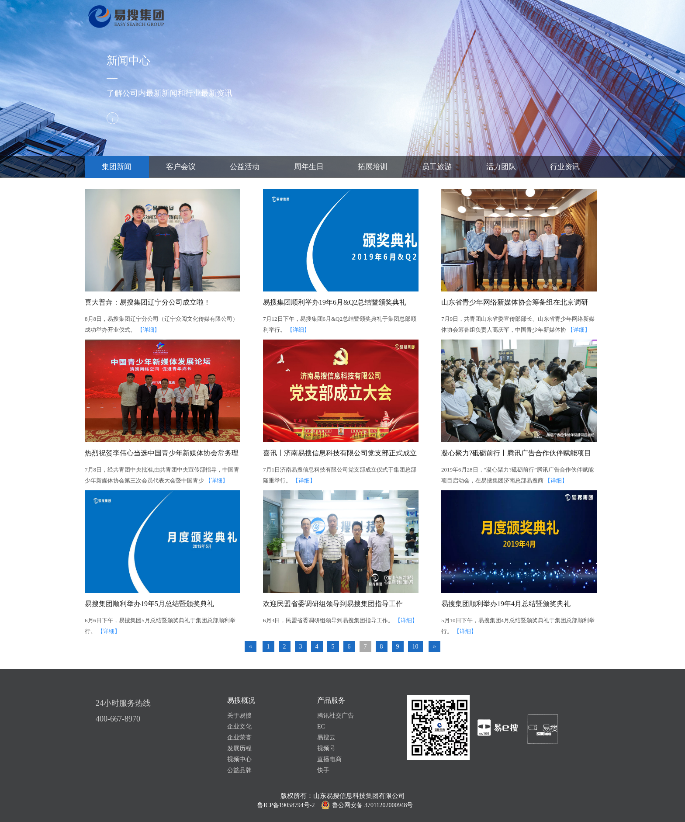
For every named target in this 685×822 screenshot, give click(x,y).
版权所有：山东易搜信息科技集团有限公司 (342, 795)
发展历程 (239, 748)
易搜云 (326, 737)
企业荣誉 (239, 737)
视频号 (326, 748)
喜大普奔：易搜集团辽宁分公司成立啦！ (148, 302)
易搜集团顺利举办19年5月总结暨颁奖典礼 (149, 603)
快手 (323, 770)
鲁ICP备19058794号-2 (286, 805)
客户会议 (181, 167)
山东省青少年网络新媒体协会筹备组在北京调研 (514, 302)
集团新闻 (116, 167)
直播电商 (329, 759)
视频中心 (239, 759)
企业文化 (239, 726)
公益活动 (244, 167)
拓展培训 (372, 167)
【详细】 (148, 329)
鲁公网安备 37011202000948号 (372, 805)
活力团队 (501, 167)
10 (415, 646)
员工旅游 (437, 167)
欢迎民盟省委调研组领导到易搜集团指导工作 (333, 603)
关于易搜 (239, 715)
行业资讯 (565, 167)
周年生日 (309, 167)
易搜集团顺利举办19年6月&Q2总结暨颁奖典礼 (334, 302)
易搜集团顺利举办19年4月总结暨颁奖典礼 (506, 603)
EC (321, 726)
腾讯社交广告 (335, 715)
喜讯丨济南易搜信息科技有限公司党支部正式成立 (340, 453)
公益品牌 (239, 770)
